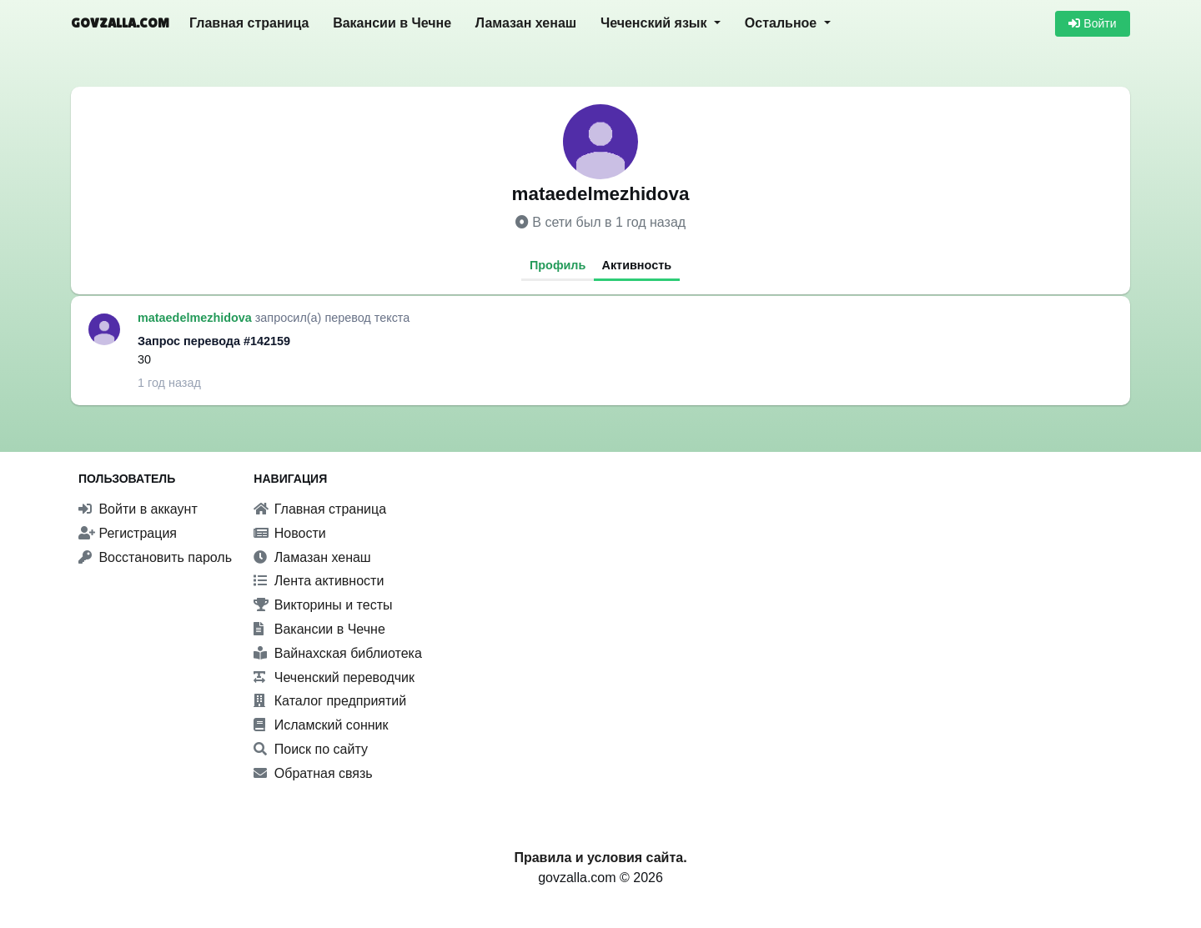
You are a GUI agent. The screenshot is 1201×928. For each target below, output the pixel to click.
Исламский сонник (321, 725)
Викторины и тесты (323, 605)
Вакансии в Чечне (392, 23)
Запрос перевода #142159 (214, 341)
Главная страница (249, 23)
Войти (1092, 23)
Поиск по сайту (311, 749)
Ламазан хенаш (525, 23)
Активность (637, 265)
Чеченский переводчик (334, 677)
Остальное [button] (783, 23)
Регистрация (127, 533)
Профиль (557, 265)
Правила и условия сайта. (600, 857)
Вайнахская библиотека (338, 653)
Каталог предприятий (330, 701)
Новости (289, 533)
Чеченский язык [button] (655, 23)
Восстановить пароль (155, 557)
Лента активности (319, 581)
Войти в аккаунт (138, 509)
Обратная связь (313, 773)
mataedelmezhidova (196, 317)
